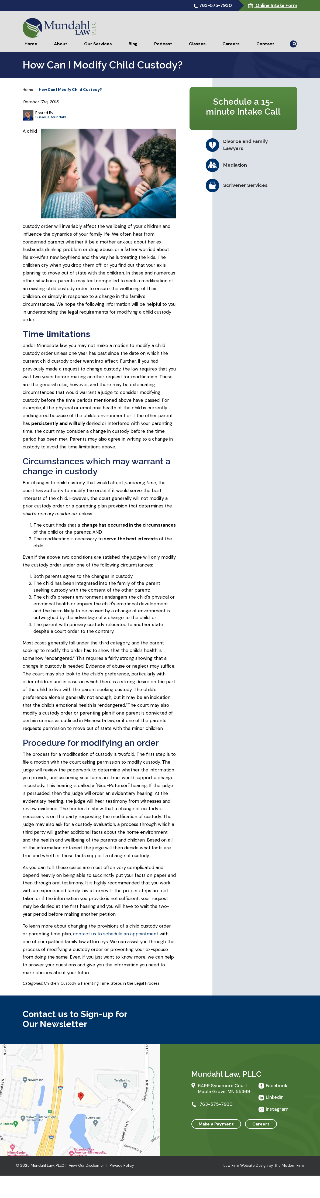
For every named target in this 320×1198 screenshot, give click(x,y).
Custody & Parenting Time (85, 983)
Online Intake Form (275, 5)
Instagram (277, 1109)
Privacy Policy (122, 1165)
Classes (197, 44)
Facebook (276, 1086)
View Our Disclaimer (86, 1165)
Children (51, 983)
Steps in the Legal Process (135, 983)
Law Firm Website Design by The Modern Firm (263, 1165)
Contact (265, 44)
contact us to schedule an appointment (115, 934)
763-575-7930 (215, 5)
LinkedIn (275, 1097)
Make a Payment (216, 1124)
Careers (231, 44)
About (60, 44)
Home (31, 44)
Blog (133, 44)
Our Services (98, 44)
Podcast (163, 44)
